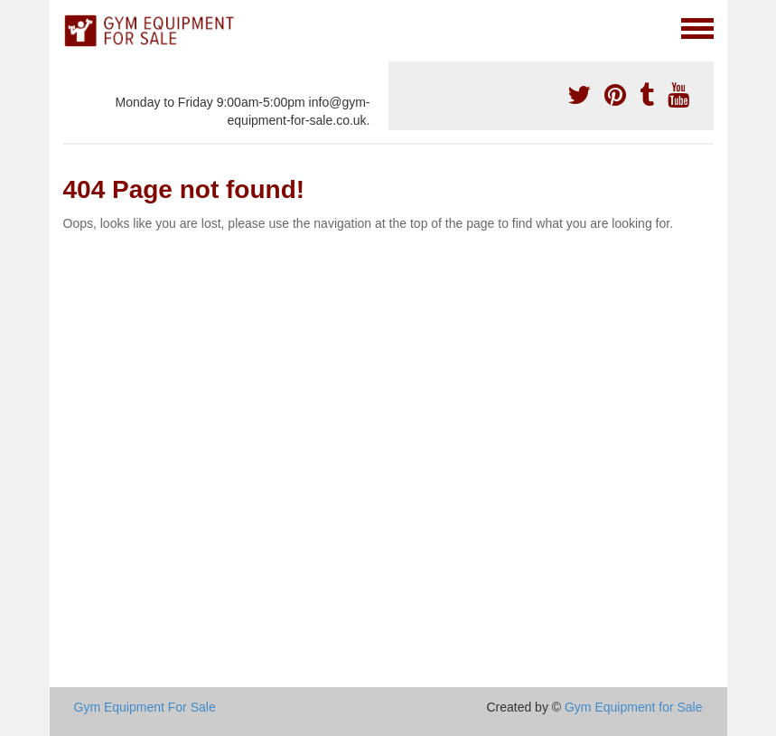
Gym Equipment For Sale (145, 707)
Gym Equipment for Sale (634, 707)
